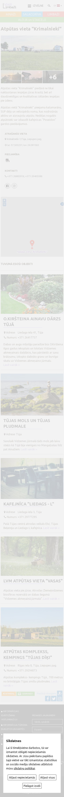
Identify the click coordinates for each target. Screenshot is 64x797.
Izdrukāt (27, 694)
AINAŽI (11, 14)
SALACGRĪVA (32, 14)
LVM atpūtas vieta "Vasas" (33, 581)
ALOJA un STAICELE (32, 19)
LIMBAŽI (53, 14)
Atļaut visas (47, 777)
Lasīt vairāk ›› (11, 364)
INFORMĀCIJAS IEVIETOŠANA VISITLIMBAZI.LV (10, 715)
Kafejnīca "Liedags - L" (28, 504)
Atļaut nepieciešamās (22, 777)
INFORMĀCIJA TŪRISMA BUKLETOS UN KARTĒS (14, 727)
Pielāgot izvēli (32, 785)
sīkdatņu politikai (24, 768)
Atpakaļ (9, 694)
